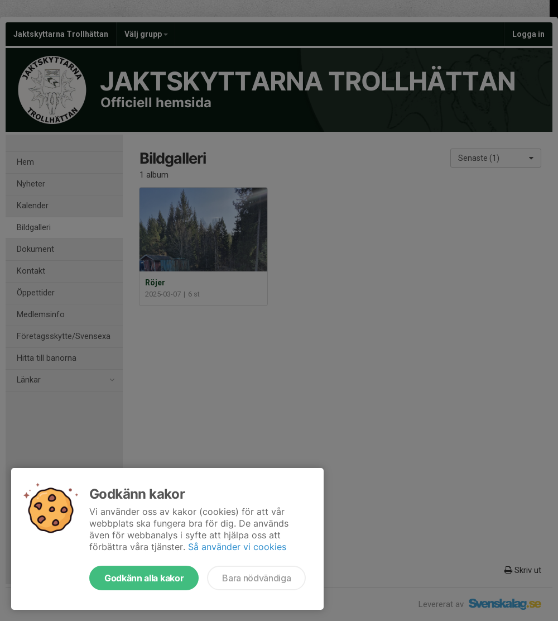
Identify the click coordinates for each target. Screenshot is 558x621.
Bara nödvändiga (256, 578)
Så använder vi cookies (237, 546)
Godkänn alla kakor (144, 578)
